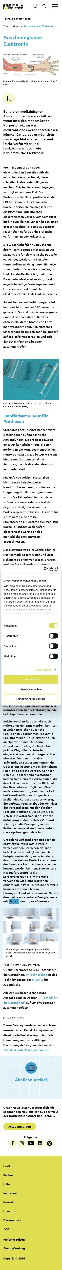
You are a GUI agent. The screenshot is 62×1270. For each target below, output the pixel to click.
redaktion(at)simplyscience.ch (28, 1050)
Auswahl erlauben (30, 689)
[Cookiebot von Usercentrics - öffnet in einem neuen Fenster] (44, 569)
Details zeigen (43, 669)
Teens (6, 26)
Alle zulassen (31, 679)
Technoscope (38, 974)
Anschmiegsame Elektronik (38, 25)
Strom (14, 901)
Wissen (16, 26)
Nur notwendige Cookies (31, 698)
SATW (39, 979)
